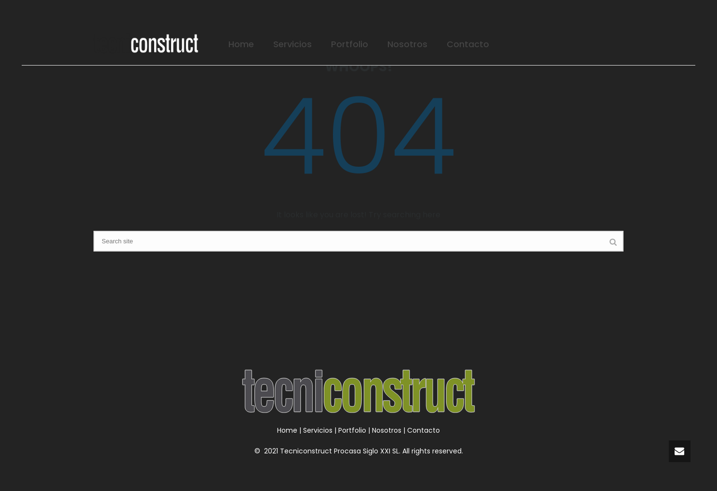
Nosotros (407, 44)
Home (241, 44)
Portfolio (349, 44)
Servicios (292, 44)
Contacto (468, 44)
